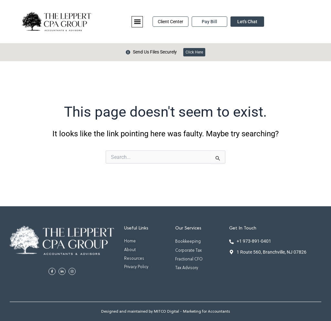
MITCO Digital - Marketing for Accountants (192, 311)
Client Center (170, 21)
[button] (137, 21)
